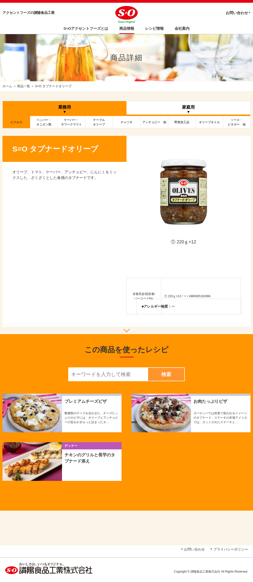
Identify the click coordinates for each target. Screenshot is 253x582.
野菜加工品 (181, 122)
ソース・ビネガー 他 (237, 122)
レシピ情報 (154, 28)
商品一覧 (23, 86)
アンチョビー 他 (154, 122)
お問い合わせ (237, 13)
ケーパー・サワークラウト (71, 122)
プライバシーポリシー (230, 549)
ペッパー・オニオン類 (43, 122)
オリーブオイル (209, 122)
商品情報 (126, 28)
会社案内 (182, 28)
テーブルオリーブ (99, 122)
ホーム (7, 86)
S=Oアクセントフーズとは (85, 28)
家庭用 (188, 107)
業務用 (64, 107)
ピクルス (16, 122)
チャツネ (126, 122)
